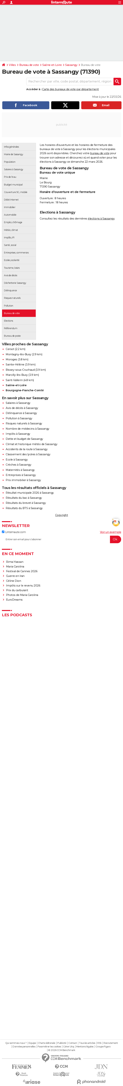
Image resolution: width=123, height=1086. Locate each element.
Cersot (10, 349)
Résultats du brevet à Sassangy (26, 503)
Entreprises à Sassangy (21, 475)
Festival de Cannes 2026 (22, 571)
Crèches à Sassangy (18, 464)
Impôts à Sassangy (18, 433)
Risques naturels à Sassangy (24, 423)
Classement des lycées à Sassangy (28, 454)
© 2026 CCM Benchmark (61, 1050)
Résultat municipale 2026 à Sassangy (30, 492)
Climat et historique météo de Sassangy (31, 444)
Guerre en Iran (15, 576)
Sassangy (71, 65)
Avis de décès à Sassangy (22, 408)
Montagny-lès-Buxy (18, 354)
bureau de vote (99, 153)
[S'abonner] (61, 539)
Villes (12, 65)
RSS (99, 1043)
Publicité (61, 1043)
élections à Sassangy (101, 218)
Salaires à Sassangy (18, 403)
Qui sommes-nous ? (16, 1043)
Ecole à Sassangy (17, 459)
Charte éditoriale (46, 1043)
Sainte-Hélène (15, 364)
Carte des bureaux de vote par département (70, 89)
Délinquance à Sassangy (21, 413)
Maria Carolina (15, 566)
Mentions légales (85, 1046)
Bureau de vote (29, 65)
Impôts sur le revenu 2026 (23, 585)
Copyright (61, 515)
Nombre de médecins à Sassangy (27, 428)
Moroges (11, 359)
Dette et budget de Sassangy (24, 439)
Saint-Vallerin (14, 380)
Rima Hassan (14, 562)
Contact (72, 1043)
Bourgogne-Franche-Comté (25, 390)
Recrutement (111, 1043)
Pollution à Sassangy (19, 418)
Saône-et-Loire (52, 65)
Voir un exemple (110, 532)
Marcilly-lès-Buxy (17, 375)
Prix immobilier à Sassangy (23, 480)
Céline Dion (13, 581)
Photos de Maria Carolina (22, 595)
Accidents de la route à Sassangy (26, 449)
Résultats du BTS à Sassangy (24, 508)
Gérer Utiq (68, 1046)
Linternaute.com (14, 532)
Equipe (32, 1043)
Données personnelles (24, 1046)
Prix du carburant (17, 590)
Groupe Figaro (103, 1046)
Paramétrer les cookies (49, 1046)
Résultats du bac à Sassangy (24, 498)
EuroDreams (14, 599)
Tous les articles (87, 1043)
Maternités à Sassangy (20, 470)
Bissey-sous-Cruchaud (20, 369)
